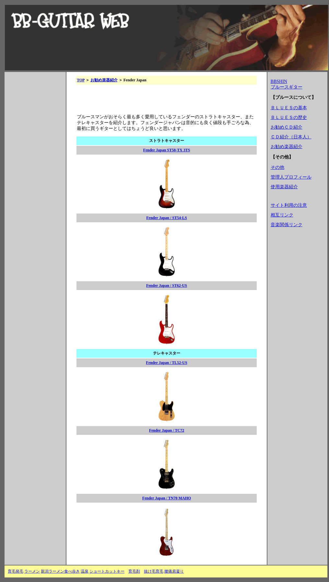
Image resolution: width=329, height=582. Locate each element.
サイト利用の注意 (289, 205)
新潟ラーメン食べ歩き (60, 571)
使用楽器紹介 (284, 186)
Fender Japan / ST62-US (166, 285)
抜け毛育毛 (153, 571)
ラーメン (32, 571)
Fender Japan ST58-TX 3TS (166, 150)
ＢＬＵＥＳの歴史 (289, 117)
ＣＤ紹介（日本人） (291, 136)
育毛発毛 (15, 571)
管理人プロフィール (291, 177)
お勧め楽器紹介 (104, 80)
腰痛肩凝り (174, 571)
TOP (81, 80)
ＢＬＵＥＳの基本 (289, 107)
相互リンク (282, 215)
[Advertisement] (34, 177)
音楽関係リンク (286, 224)
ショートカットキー (106, 571)
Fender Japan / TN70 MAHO (166, 498)
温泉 (84, 571)
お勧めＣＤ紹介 (286, 127)
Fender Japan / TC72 (166, 430)
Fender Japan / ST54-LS (166, 217)
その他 (277, 167)
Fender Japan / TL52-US (166, 362)
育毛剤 (134, 571)
